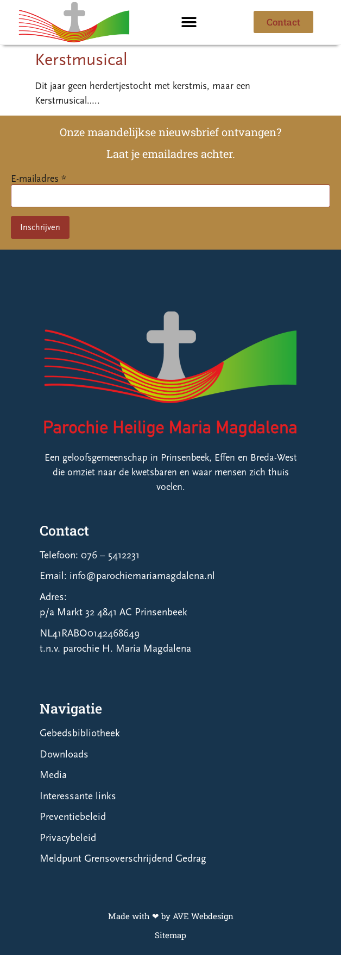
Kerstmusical (81, 59)
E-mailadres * (38, 178)
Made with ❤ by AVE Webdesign (170, 916)
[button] (189, 22)
